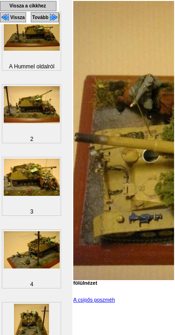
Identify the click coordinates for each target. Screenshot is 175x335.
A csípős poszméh (94, 299)
